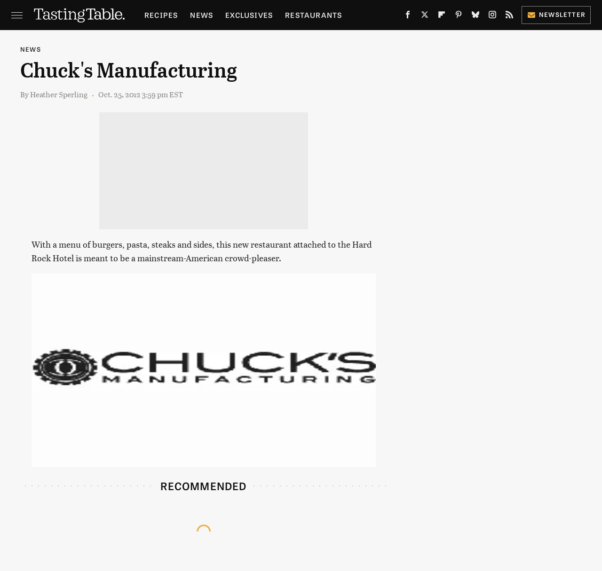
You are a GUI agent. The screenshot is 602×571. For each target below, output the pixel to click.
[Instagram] (492, 16)
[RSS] (509, 16)
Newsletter (556, 14)
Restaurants (313, 14)
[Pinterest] (458, 16)
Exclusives (249, 14)
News (201, 14)
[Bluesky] (475, 16)
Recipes (161, 14)
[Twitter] (424, 16)
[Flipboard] (441, 16)
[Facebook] (407, 16)
